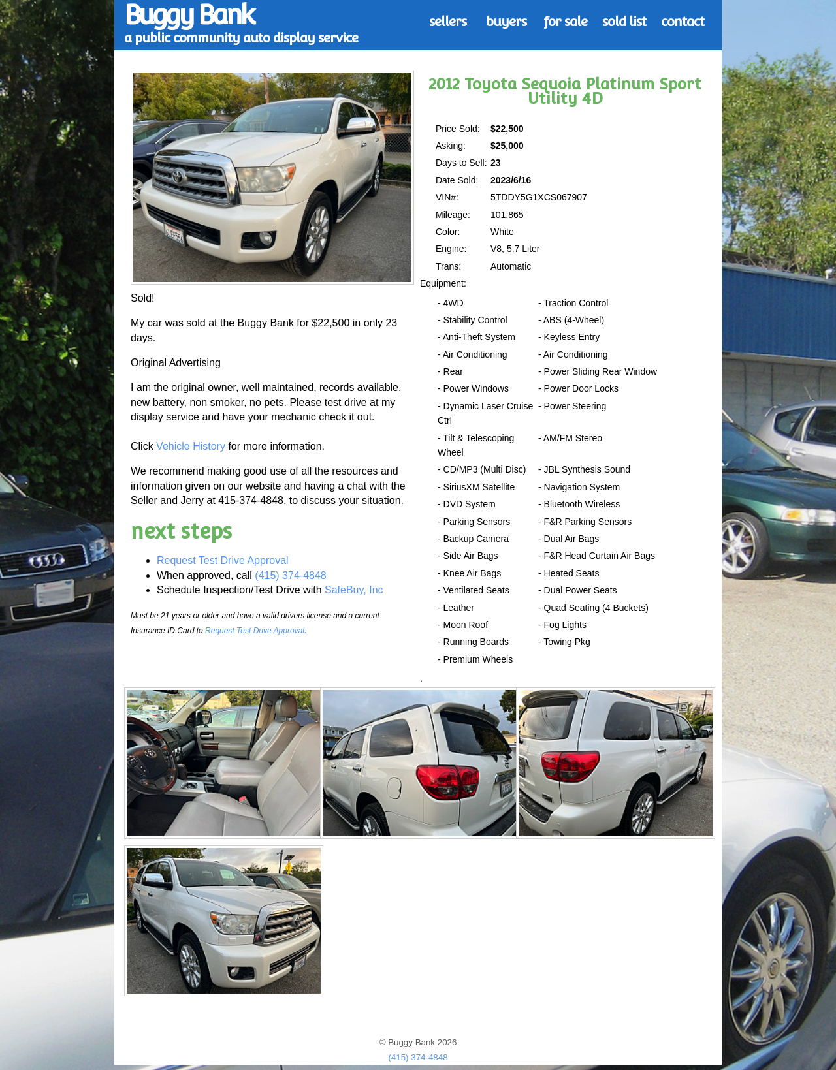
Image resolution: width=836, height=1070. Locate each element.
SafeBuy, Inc (354, 589)
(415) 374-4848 (290, 575)
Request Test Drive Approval (223, 560)
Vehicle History (190, 446)
